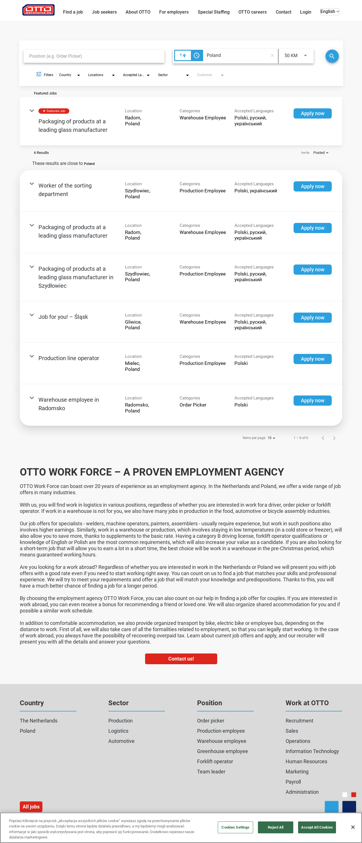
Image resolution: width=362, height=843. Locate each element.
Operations (298, 741)
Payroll (293, 782)
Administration (302, 792)
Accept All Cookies (317, 827)
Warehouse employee (221, 741)
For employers (174, 12)
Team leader (211, 772)
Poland (27, 731)
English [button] (329, 11)
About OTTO (138, 12)
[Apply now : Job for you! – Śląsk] (313, 318)
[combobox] (94, 56)
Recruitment (299, 721)
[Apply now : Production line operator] (313, 359)
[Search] (332, 56)
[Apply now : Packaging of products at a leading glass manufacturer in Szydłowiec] (313, 269)
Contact (283, 12)
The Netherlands (38, 721)
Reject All (275, 827)
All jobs (31, 807)
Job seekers (104, 12)
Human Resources (306, 761)
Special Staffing (214, 12)
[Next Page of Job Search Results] (334, 438)
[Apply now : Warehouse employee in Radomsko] (313, 400)
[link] (181, 121)
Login (305, 12)
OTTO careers (252, 12)
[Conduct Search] (332, 56)
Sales (292, 731)
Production (120, 721)
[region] (181, 827)
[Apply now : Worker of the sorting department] (313, 186)
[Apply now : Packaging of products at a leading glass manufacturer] (313, 113)
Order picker (210, 721)
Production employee (221, 731)
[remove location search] (272, 55)
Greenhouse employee (222, 751)
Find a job (73, 12)
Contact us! (181, 659)
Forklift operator (215, 761)
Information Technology (312, 751)
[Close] (353, 827)
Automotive (121, 741)
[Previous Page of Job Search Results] (323, 438)
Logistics (118, 731)
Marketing (297, 772)
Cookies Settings (235, 827)
